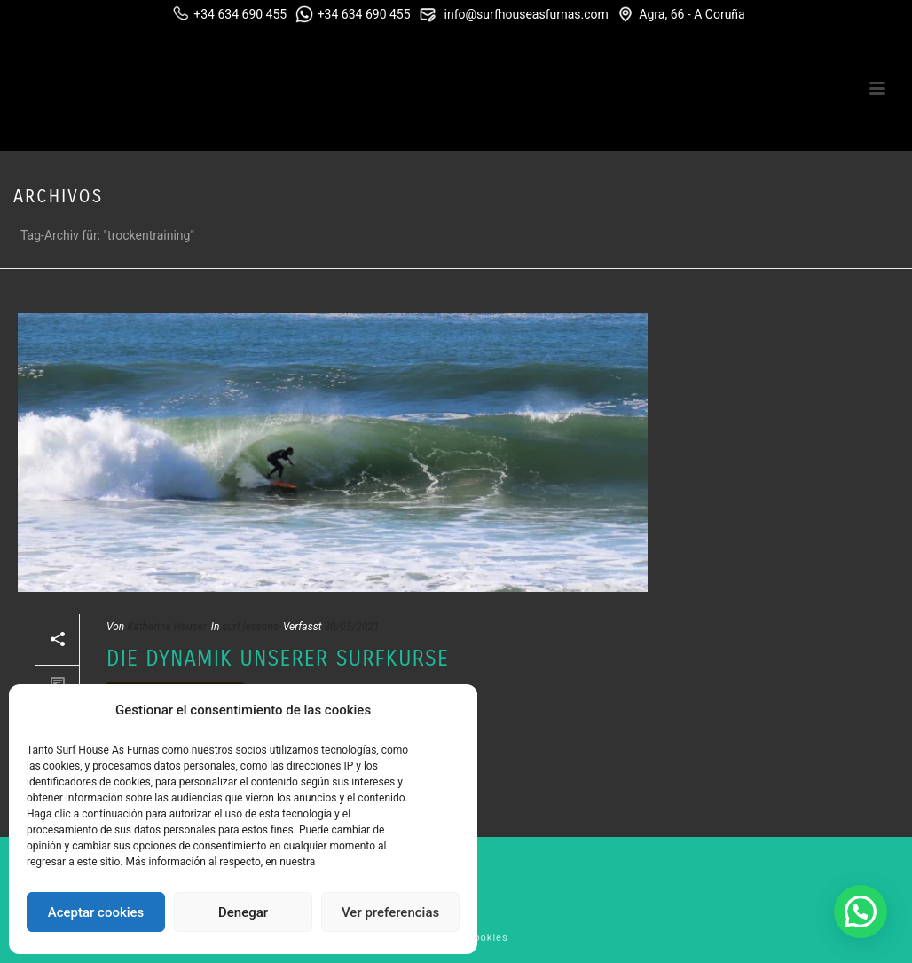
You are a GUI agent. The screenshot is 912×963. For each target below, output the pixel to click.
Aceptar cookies (96, 912)
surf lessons (250, 626)
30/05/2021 (351, 626)
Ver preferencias (390, 912)
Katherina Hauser (167, 626)
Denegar (243, 912)
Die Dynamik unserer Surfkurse (277, 658)
